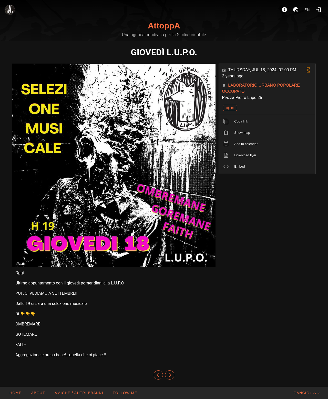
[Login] (318, 9)
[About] (284, 9)
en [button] (307, 10)
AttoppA (164, 25)
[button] (78, 392)
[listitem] (267, 121)
